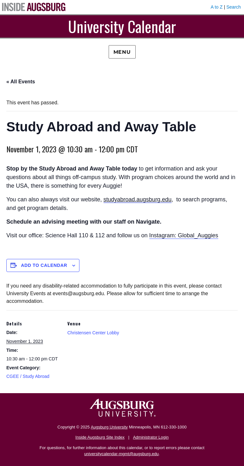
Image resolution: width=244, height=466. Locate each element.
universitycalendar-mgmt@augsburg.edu (121, 453)
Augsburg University (109, 427)
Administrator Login (151, 437)
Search (233, 7)
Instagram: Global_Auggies (183, 235)
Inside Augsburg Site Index (100, 437)
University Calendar (122, 26)
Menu (122, 52)
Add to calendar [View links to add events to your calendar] (44, 265)
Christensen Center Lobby (93, 332)
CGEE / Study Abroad (27, 376)
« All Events (20, 81)
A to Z (217, 7)
